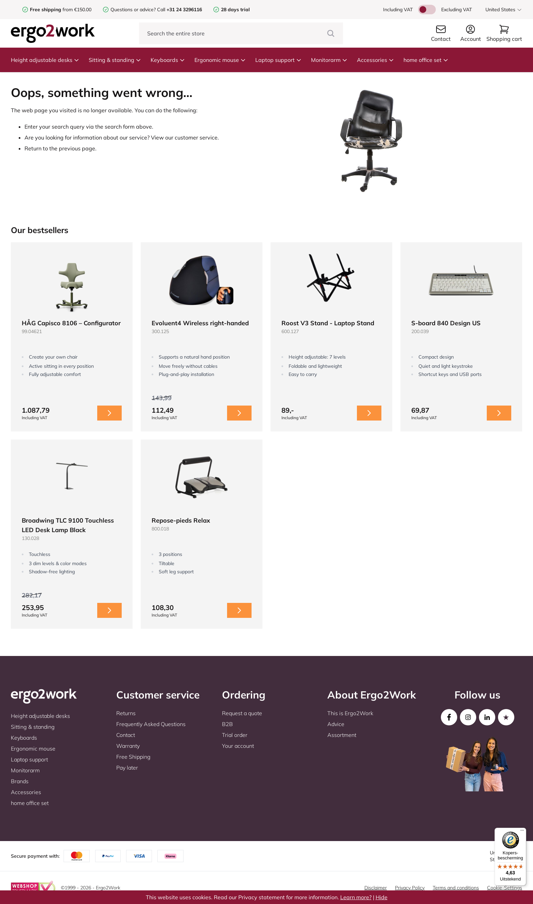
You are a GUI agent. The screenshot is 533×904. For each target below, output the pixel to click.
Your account (238, 745)
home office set (425, 59)
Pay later (127, 767)
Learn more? (356, 897)
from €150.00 (60, 9)
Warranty (128, 745)
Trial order (234, 735)
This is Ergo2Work (350, 713)
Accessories (375, 59)
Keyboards (168, 59)
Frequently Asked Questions (151, 724)
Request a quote (242, 713)
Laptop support (278, 59)
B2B (227, 724)
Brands (20, 781)
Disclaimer (375, 888)
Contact (125, 735)
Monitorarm (329, 59)
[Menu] (522, 832)
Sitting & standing (115, 59)
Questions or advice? (133, 9)
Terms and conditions (456, 888)
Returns (126, 713)
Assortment (341, 735)
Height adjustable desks (45, 59)
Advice (335, 724)
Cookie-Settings (504, 888)
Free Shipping (133, 756)
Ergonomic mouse (220, 59)
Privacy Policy (410, 888)
